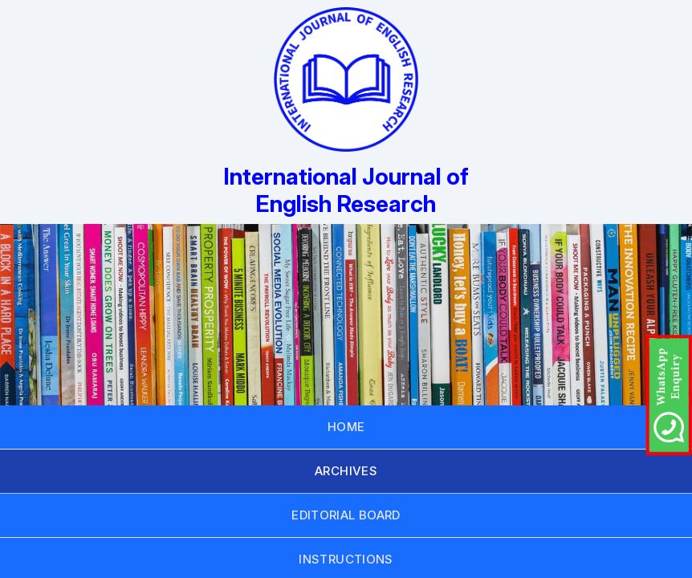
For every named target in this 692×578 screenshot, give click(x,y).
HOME (346, 426)
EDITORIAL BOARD (346, 515)
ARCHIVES (346, 470)
